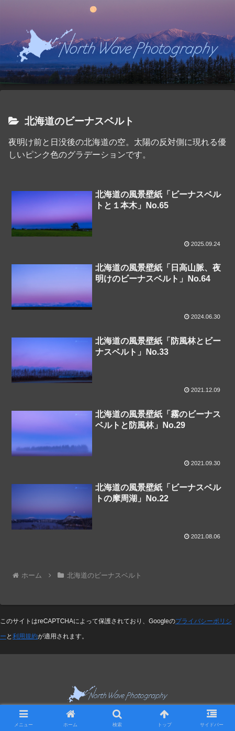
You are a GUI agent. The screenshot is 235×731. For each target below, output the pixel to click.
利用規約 (25, 636)
